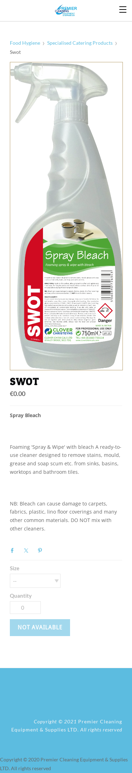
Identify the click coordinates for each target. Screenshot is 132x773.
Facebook (14, 550)
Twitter (28, 550)
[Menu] (123, 9)
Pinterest (41, 550)
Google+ (55, 550)
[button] (40, 627)
